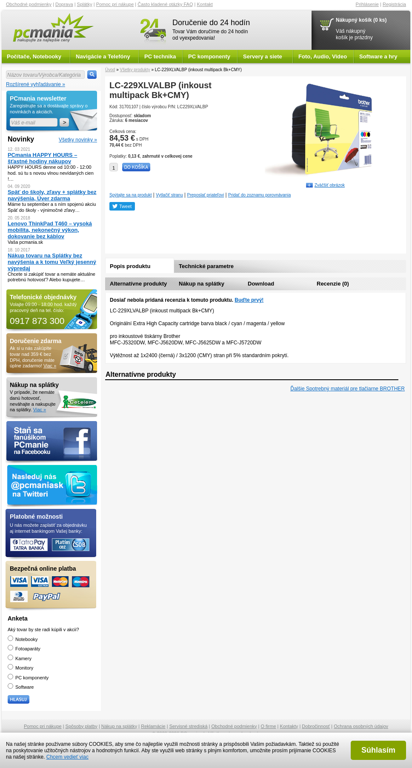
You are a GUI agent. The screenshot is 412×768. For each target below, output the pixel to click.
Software (21, 687)
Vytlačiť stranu (169, 195)
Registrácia (394, 4)
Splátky (84, 4)
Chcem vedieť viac (67, 757)
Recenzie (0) (333, 283)
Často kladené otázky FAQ (165, 4)
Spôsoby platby (81, 726)
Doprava (64, 4)
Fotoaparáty (24, 648)
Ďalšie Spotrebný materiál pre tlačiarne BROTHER (347, 389)
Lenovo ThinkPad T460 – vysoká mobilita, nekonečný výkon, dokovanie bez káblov (50, 230)
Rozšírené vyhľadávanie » (35, 84)
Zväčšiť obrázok (330, 185)
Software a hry (378, 56)
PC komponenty (209, 56)
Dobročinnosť (316, 726)
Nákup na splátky (201, 283)
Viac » (49, 365)
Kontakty (289, 726)
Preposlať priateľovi (205, 195)
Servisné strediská (188, 726)
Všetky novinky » (78, 140)
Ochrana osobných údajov (361, 726)
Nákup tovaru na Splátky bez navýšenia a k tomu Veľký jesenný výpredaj (52, 261)
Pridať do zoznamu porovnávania (259, 195)
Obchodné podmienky (29, 4)
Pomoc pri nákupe (115, 4)
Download (261, 283)
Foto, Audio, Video (322, 56)
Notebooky (23, 639)
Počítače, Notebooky (34, 56)
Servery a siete (262, 56)
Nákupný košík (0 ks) (361, 20)
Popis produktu (130, 266)
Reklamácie (153, 726)
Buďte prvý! (249, 300)
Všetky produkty (135, 69)
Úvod (110, 69)
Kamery (19, 658)
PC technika (160, 56)
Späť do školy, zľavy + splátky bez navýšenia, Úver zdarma (52, 195)
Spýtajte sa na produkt (130, 195)
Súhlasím (378, 750)
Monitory (20, 667)
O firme (268, 726)
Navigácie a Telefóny (103, 56)
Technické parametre (206, 266)
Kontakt (205, 4)
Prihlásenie (367, 4)
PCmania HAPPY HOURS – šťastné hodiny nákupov (42, 158)
